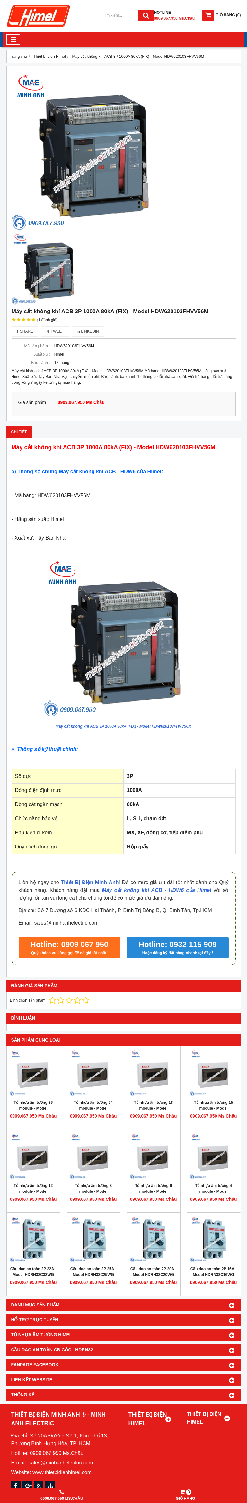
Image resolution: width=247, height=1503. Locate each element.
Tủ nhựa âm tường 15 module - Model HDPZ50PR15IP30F (213, 1108)
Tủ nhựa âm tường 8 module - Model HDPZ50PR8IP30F (93, 1191)
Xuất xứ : (42, 354)
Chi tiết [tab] (19, 432)
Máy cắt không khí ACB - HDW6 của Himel (156, 890)
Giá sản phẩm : (33, 402)
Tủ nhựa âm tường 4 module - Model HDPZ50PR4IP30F (213, 1191)
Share (25, 331)
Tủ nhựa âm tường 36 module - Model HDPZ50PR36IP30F (33, 1108)
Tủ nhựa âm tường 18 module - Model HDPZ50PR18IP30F (153, 1108)
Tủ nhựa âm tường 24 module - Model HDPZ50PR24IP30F (93, 1108)
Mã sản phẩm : (37, 346)
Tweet (55, 331)
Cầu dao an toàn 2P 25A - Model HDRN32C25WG (93, 1272)
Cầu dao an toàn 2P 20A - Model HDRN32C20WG (153, 1272)
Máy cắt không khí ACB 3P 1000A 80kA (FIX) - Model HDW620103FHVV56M (123, 726)
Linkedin (88, 331)
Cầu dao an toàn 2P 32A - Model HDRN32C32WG (33, 1272)
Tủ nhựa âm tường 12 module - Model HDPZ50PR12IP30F (33, 1191)
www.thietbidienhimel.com (62, 1472)
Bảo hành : (40, 362)
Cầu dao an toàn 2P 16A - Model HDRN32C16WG (213, 1272)
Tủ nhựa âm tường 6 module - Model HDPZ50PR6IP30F (153, 1191)
